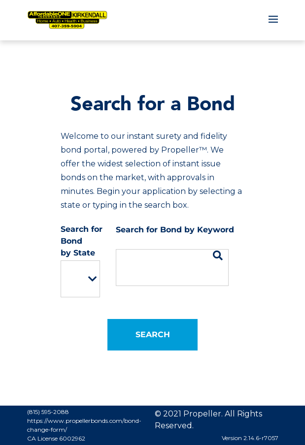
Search (153, 334)
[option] (73, 279)
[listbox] (80, 278)
